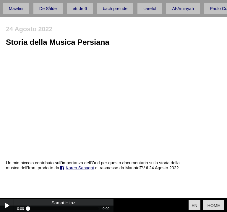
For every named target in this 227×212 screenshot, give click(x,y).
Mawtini (16, 8)
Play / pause (6, 205)
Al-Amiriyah (183, 8)
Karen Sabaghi (80, 167)
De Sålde (48, 8)
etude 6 (80, 8)
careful (149, 8)
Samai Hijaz (63, 203)
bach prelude (115, 8)
